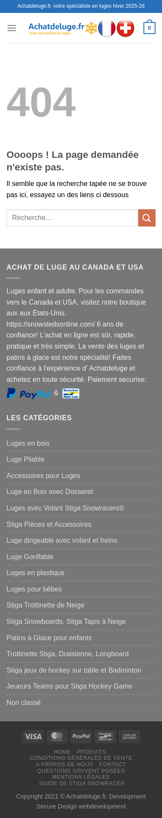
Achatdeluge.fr (86, 796)
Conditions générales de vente (81, 758)
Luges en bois (28, 443)
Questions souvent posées (81, 771)
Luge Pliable (25, 459)
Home (62, 752)
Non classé (23, 702)
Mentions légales (81, 777)
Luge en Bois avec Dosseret (49, 491)
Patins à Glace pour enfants (49, 638)
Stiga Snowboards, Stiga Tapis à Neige (66, 621)
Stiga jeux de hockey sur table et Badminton (73, 670)
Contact (112, 764)
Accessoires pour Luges (43, 475)
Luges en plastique (35, 572)
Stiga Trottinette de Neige (45, 605)
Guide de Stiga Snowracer (82, 783)
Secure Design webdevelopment (81, 806)
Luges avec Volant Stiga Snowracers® (65, 508)
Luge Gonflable (30, 556)
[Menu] (11, 27)
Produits (91, 752)
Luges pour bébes (34, 589)
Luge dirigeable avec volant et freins (61, 540)
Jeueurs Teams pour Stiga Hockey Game (69, 686)
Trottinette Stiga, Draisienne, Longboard (67, 654)
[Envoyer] (147, 217)
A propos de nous (64, 764)
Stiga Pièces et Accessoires (49, 524)
